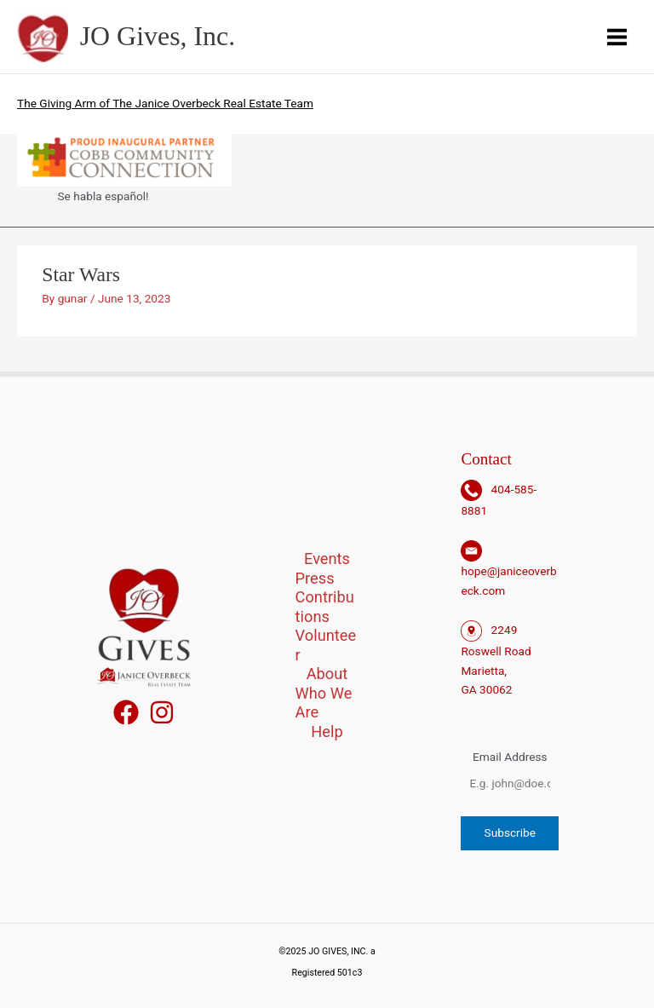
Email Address (510, 756)
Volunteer (325, 645)
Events (327, 558)
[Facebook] (126, 712)
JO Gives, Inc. (158, 36)
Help (326, 731)
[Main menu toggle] (617, 36)
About (327, 674)
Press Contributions (324, 597)
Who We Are (324, 703)
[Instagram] (162, 712)
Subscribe (510, 832)
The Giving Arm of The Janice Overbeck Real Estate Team (165, 103)
